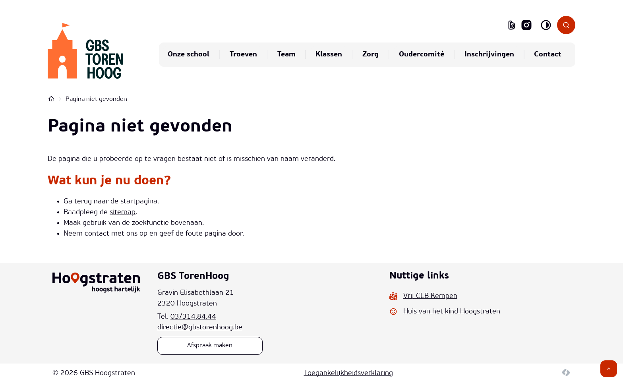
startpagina (138, 201)
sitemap (122, 212)
